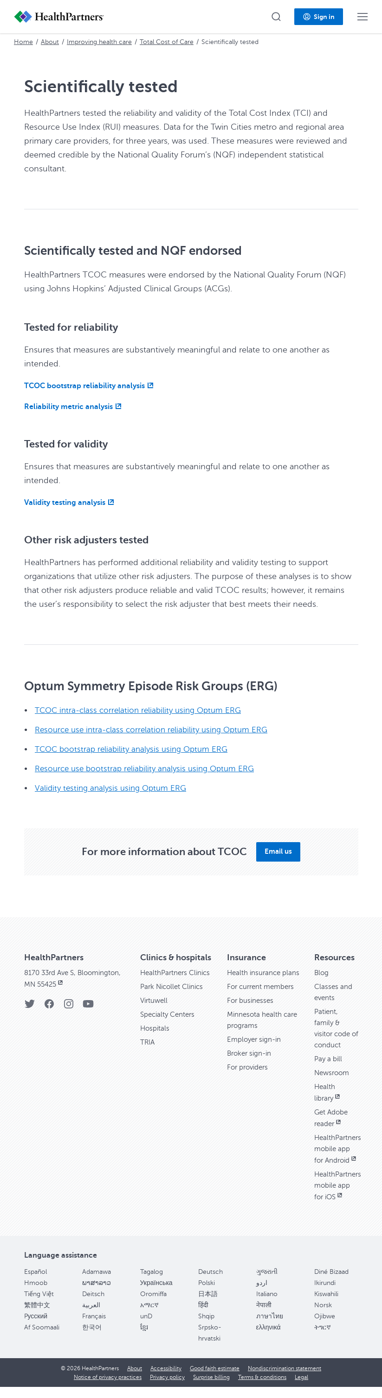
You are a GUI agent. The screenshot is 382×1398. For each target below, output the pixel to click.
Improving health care (99, 41)
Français (94, 1327)
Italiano (267, 1305)
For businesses (251, 1012)
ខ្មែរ (144, 1338)
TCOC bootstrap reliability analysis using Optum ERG (135, 749)
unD (146, 1327)
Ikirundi (325, 1294)
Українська (156, 1294)
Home (23, 41)
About (50, 41)
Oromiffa (153, 1305)
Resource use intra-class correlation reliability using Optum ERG (156, 729)
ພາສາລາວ (96, 1294)
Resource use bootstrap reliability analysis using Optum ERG (149, 768)
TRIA (147, 1053)
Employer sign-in (256, 1050)
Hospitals (155, 1039)
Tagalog (151, 1282)
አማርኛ (149, 1316)
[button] (276, 16)
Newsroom (333, 1073)
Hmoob (35, 1294)
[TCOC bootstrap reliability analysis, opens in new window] (90, 386)
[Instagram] (68, 1007)
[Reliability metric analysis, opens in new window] (74, 407)
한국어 (92, 1338)
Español (35, 1282)
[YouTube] (88, 1007)
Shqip (206, 1327)
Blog (322, 973)
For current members (263, 998)
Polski (206, 1294)
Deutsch (210, 1282)
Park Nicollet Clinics (174, 998)
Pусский (36, 1327)
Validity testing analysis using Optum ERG (113, 788)
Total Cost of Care (167, 41)
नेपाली (264, 1316)
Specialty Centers (169, 1025)
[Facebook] (49, 1007)
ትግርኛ (322, 1338)
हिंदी (203, 1316)
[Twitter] (29, 1007)
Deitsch (93, 1305)
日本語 (208, 1305)
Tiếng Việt (39, 1305)
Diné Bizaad (331, 1282)
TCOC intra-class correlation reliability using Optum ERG (142, 710)
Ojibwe (324, 1327)
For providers (249, 1078)
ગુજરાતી (267, 1282)
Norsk (323, 1316)
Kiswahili (326, 1305)
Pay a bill (328, 1059)
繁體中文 (37, 1316)
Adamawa (96, 1282)
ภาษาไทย (269, 1327)
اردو (261, 1294)
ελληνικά (268, 1338)
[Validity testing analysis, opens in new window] (70, 502)
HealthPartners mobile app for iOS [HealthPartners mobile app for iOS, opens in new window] (339, 1196)
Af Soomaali (41, 1338)
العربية (91, 1316)
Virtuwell (155, 1012)
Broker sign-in (251, 1064)
